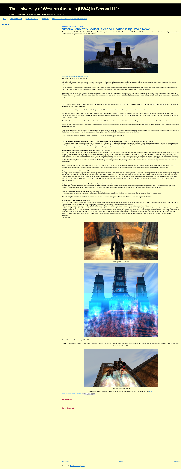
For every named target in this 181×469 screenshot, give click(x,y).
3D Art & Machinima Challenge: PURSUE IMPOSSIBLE (69, 19)
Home (4, 19)
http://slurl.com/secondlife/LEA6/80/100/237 (75, 76)
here (150, 391)
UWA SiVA (45, 19)
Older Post (176, 461)
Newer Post (65, 461)
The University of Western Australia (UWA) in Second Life (64, 8)
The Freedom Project (32, 19)
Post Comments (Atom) (77, 466)
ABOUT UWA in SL (16, 19)
